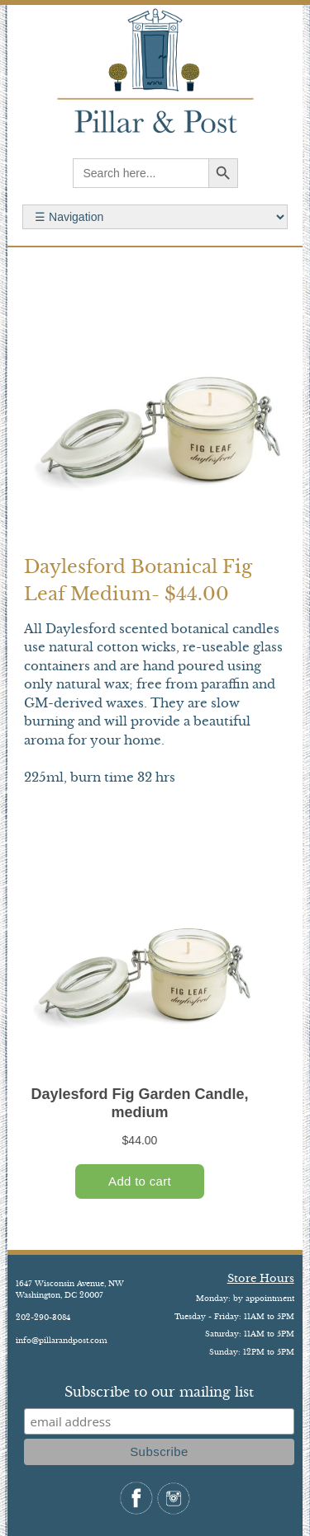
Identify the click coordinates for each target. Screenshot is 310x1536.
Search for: (155, 216)
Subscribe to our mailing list (159, 1391)
